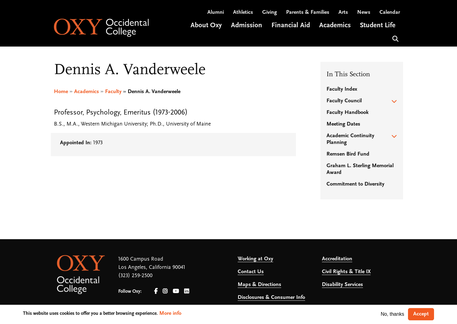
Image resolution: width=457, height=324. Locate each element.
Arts (343, 12)
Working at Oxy (255, 259)
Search (394, 38)
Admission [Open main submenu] (246, 25)
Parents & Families (307, 12)
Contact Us (251, 272)
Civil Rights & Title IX (346, 272)
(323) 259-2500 (135, 276)
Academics (86, 92)
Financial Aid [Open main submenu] (290, 25)
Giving (269, 12)
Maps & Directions (259, 285)
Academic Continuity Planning (350, 139)
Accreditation (337, 259)
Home (61, 92)
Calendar (390, 12)
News (363, 12)
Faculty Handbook (347, 112)
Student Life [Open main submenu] (377, 25)
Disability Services (342, 285)
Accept (421, 314)
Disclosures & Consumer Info (271, 297)
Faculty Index (342, 89)
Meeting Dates (343, 124)
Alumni (215, 12)
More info (170, 313)
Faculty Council (344, 101)
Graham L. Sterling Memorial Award (360, 169)
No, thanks (392, 314)
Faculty (113, 92)
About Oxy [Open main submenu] (206, 25)
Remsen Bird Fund (348, 154)
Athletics (243, 12)
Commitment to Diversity (355, 184)
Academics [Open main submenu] (335, 25)
